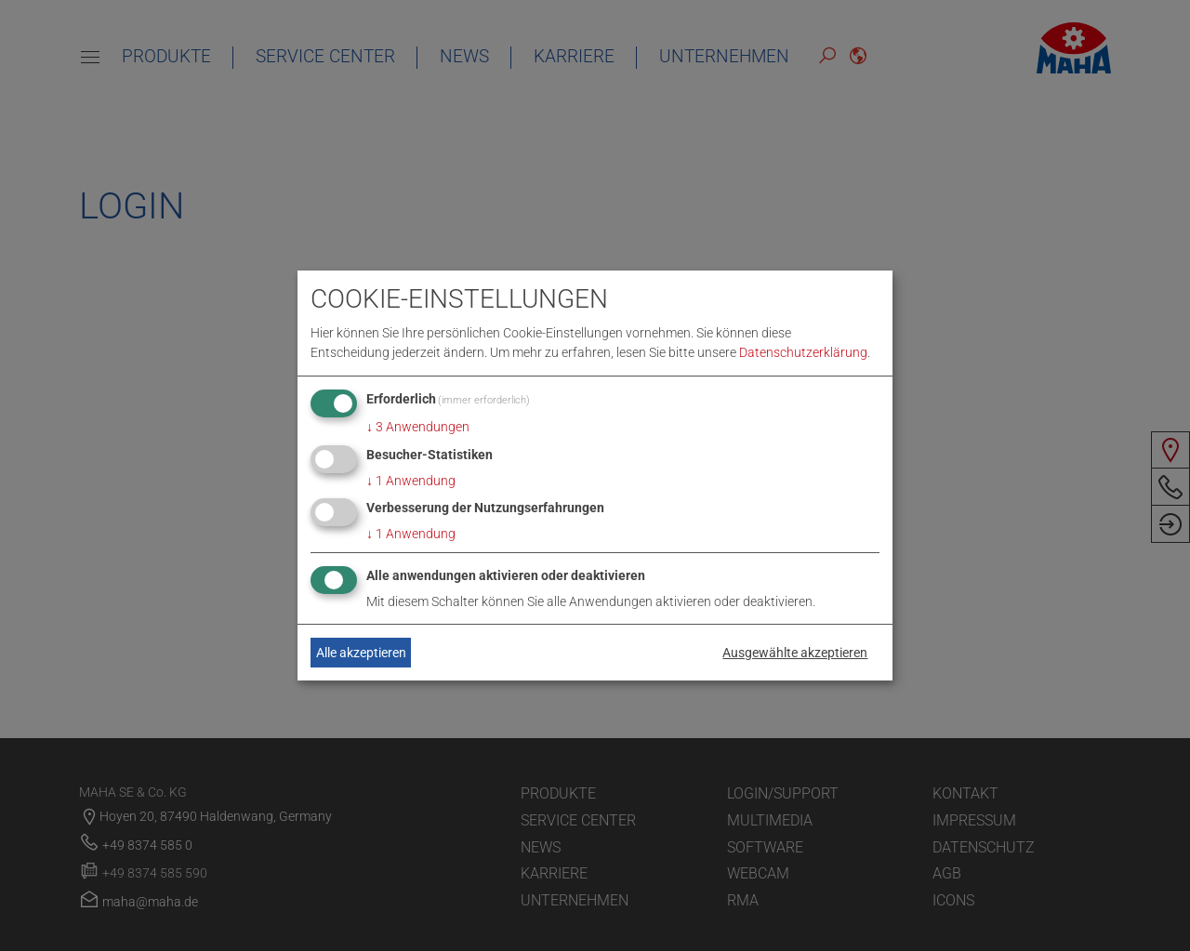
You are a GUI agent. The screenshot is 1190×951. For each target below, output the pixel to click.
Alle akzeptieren (361, 652)
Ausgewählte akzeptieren (794, 652)
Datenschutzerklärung (803, 352)
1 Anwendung (411, 480)
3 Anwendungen (417, 426)
